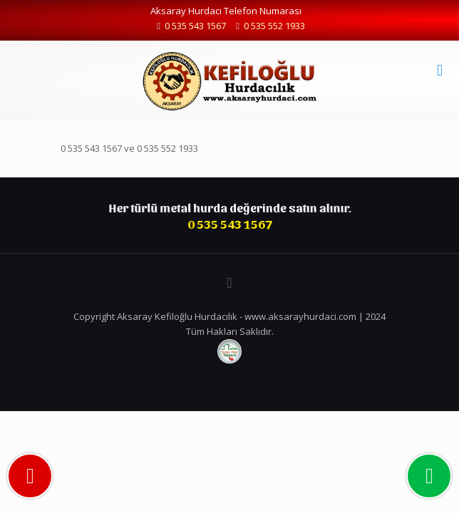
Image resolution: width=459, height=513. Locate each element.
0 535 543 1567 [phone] (195, 25)
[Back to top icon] (229, 283)
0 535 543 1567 (91, 148)
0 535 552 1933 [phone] (274, 25)
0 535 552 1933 (167, 148)
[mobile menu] (440, 69)
